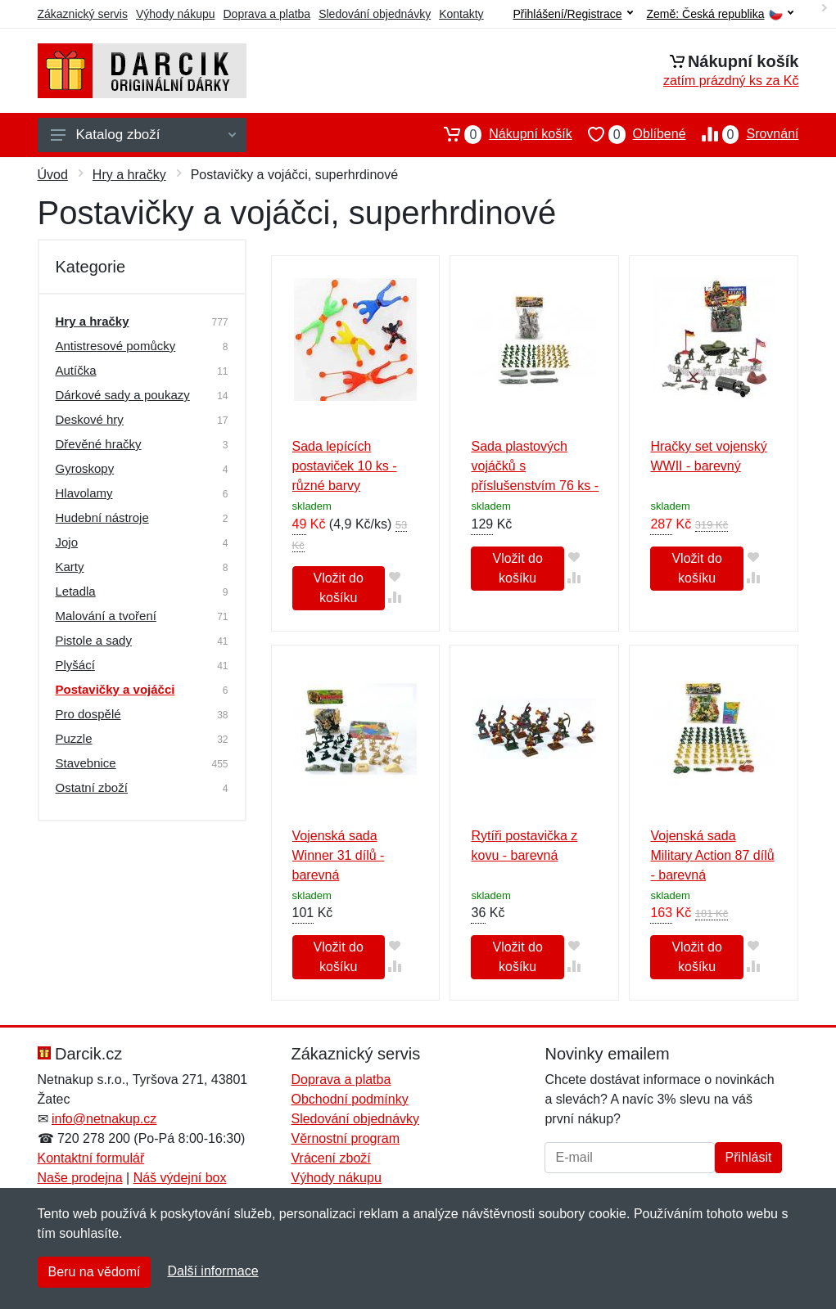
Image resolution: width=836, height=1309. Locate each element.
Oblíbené (629, 134)
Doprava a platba (267, 13)
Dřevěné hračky (99, 444)
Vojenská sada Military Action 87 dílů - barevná (712, 855)
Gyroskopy (85, 468)
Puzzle (74, 738)
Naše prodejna (80, 1178)
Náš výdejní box (180, 1178)
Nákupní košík (500, 134)
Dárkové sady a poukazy (123, 395)
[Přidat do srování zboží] (395, 597)
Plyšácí (75, 665)
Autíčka (76, 370)
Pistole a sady (94, 640)
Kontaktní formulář (91, 1158)
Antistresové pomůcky (116, 346)
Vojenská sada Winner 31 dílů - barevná (338, 855)
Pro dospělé (88, 714)
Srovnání (742, 134)
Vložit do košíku (338, 588)
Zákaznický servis (83, 13)
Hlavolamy (84, 493)
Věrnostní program (345, 1138)
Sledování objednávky (375, 13)
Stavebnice (86, 763)
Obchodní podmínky (349, 1099)
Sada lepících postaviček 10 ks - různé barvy (344, 466)
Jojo (67, 542)
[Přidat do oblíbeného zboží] (395, 576)
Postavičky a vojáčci (115, 689)
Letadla (76, 591)
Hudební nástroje (102, 517)
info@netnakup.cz (104, 1119)
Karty (70, 567)
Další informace (212, 1271)
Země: (720, 14)
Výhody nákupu (175, 13)
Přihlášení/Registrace (572, 14)
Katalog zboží (143, 134)
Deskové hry (90, 419)
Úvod (53, 175)
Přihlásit (748, 1157)
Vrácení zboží (330, 1158)
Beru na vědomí (94, 1272)
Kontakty (461, 13)
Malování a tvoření (106, 616)
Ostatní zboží (92, 787)
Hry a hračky (129, 175)
